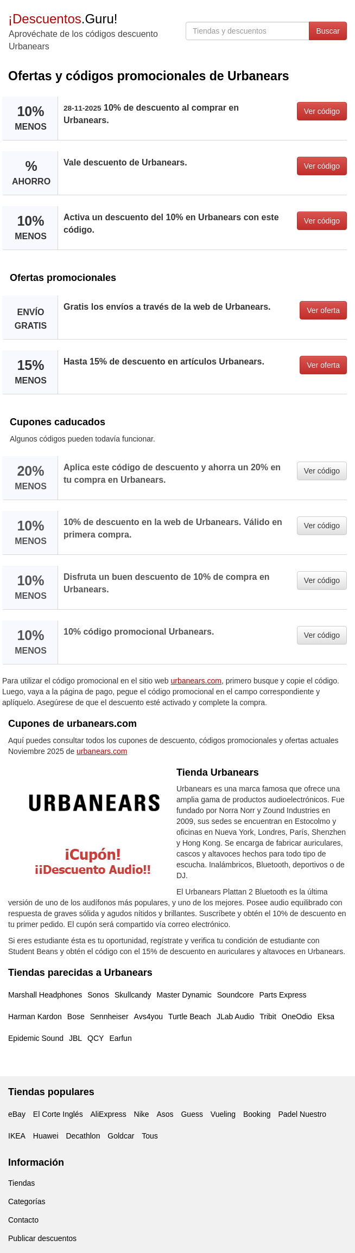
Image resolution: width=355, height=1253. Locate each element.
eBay (17, 1114)
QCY (95, 1038)
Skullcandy (133, 994)
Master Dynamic (184, 994)
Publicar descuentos (42, 1238)
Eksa (326, 1016)
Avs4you (148, 1016)
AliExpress (108, 1114)
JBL (75, 1038)
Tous (150, 1135)
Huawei (46, 1135)
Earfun (120, 1038)
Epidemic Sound (36, 1038)
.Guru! (62, 18)
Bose (76, 1016)
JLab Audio (235, 1016)
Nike (141, 1114)
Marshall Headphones (45, 994)
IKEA (17, 1135)
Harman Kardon (35, 1016)
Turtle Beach (189, 1016)
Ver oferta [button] (323, 310)
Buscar (328, 31)
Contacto (23, 1220)
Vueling (223, 1114)
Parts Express (282, 994)
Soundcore (235, 994)
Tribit (267, 1016)
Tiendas (21, 1183)
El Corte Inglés (58, 1114)
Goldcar (120, 1135)
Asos (164, 1114)
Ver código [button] (322, 111)
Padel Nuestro (302, 1114)
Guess (191, 1114)
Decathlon (83, 1135)
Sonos (98, 994)
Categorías (26, 1201)
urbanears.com (196, 680)
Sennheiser (109, 1016)
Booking (257, 1114)
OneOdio (297, 1016)
